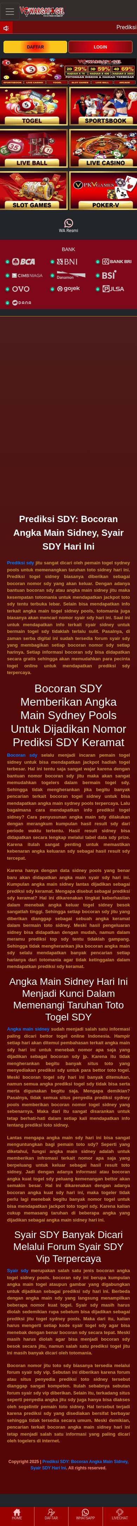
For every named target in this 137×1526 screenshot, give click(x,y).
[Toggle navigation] (10, 11)
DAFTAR (35, 47)
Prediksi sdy (20, 562)
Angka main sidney (28, 1029)
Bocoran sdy (22, 755)
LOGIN (100, 47)
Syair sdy (17, 1270)
